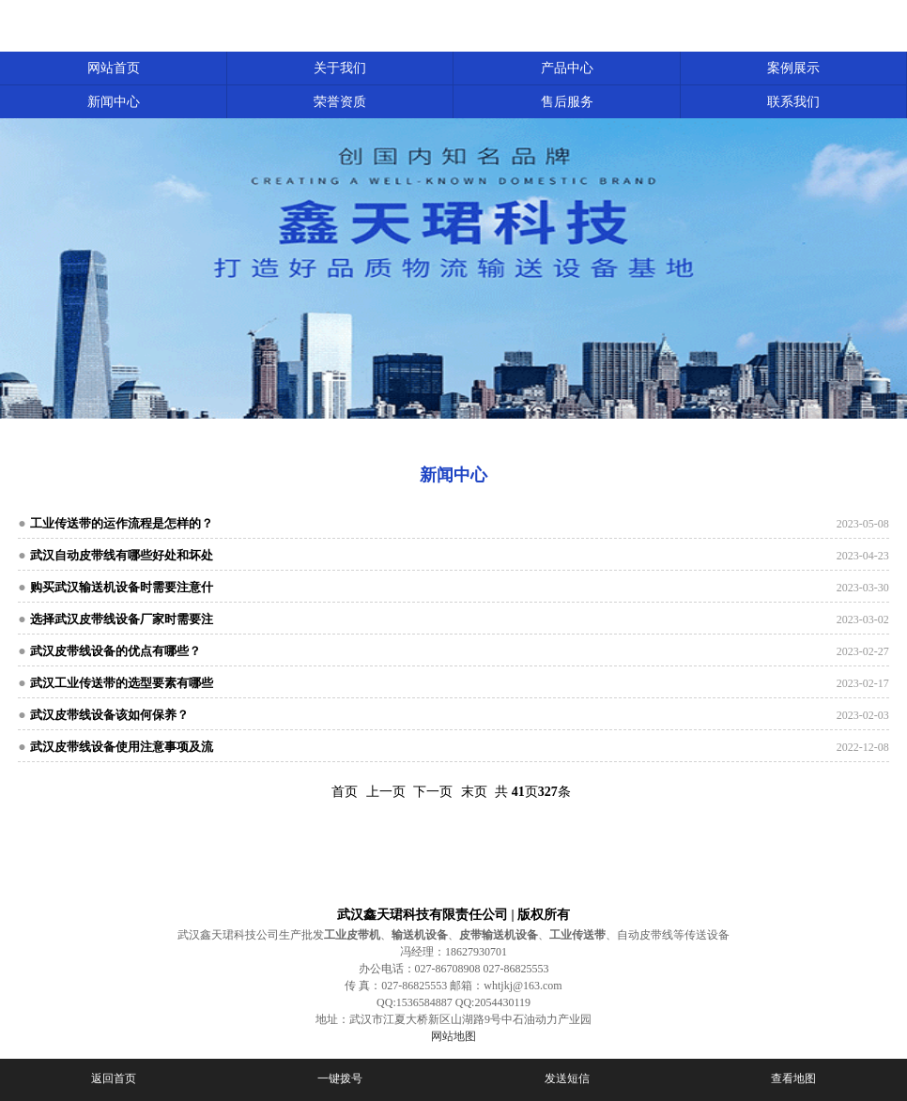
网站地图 (453, 1036)
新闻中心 (113, 102)
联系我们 (793, 102)
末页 (474, 792)
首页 (344, 792)
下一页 (433, 792)
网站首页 (113, 68)
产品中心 (567, 68)
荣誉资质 (340, 102)
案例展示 (793, 68)
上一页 (386, 792)
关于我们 (340, 68)
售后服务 (567, 102)
